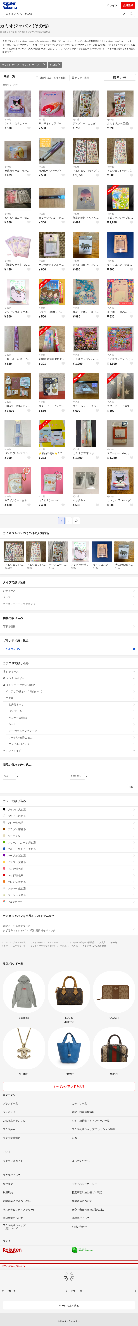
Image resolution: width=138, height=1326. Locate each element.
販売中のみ (43, 77)
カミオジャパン (69, 649)
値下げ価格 (69, 626)
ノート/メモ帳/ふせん (72, 737)
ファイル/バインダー (72, 744)
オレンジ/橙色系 (69, 881)
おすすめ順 (61, 77)
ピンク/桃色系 (69, 868)
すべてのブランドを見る (69, 1086)
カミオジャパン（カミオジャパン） (23, 64)
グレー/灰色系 (69, 822)
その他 (55, 64)
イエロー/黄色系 (69, 862)
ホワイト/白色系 (69, 815)
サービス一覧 (9, 1291)
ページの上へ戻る (69, 1305)
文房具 (70, 698)
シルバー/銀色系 (69, 888)
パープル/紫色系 (69, 855)
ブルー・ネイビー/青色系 (69, 848)
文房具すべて (72, 704)
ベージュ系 (69, 835)
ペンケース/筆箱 (72, 717)
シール (72, 724)
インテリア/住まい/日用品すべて (70, 691)
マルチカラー (69, 901)
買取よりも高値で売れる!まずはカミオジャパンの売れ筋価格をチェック (69, 928)
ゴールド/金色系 (69, 895)
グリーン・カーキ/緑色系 (69, 842)
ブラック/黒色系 (69, 809)
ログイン (112, 5)
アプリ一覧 (76, 1291)
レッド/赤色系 (69, 875)
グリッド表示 (81, 77)
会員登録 (128, 5)
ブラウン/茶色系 (69, 829)
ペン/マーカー (72, 711)
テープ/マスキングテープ (72, 730)
